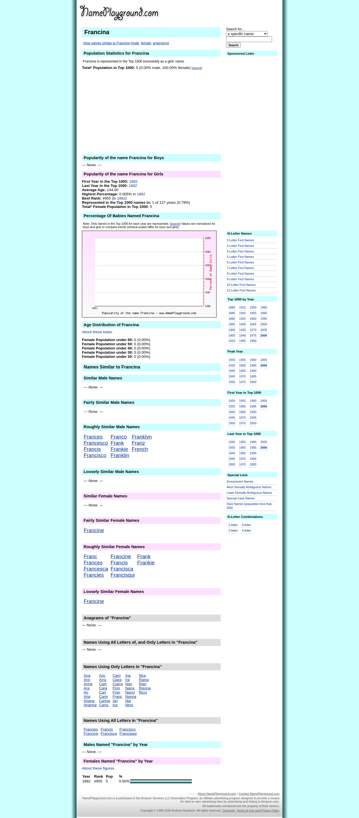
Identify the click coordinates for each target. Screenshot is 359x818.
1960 (253, 318)
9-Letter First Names (240, 279)
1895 (232, 324)
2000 (263, 324)
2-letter (233, 530)
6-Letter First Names (240, 262)
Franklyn (142, 437)
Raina (144, 680)
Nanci (130, 692)
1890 (232, 318)
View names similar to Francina (106, 43)
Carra (103, 705)
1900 (232, 330)
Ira (127, 680)
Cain (103, 684)
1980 (253, 340)
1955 (253, 313)
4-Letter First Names (240, 251)
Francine (94, 530)
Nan (128, 684)
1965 (253, 324)
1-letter (233, 525)
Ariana (89, 701)
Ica (115, 705)
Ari (86, 692)
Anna (88, 684)
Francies (94, 575)
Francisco (95, 455)
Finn (116, 688)
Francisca (122, 569)
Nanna (130, 696)
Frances (93, 437)
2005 (263, 330)
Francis (92, 449)
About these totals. (97, 332)
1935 (242, 330)
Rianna (145, 688)
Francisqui (123, 575)
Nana (129, 688)
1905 (232, 335)
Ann (87, 680)
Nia (128, 701)
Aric (102, 675)
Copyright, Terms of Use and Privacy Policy (250, 810)
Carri (116, 675)
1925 (242, 318)
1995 (263, 318)
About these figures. (98, 768)
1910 (232, 340)
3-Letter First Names (240, 245)
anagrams (160, 43)
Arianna (90, 705)
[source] (197, 67)
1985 (263, 307)
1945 (242, 340)
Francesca (96, 569)
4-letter (246, 530)
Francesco (96, 443)
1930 (242, 324)
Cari (102, 692)
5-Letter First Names (240, 256)
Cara (103, 688)
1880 (232, 307)
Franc (90, 556)
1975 (253, 335)
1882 (133, 181)
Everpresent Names (240, 481)
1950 (253, 307)
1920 (242, 313)
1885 (232, 313)
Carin (103, 696)
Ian (115, 701)
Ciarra (117, 684)
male (135, 43)
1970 (253, 330)
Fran (116, 692)
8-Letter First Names (240, 273)
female (146, 43)
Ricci (143, 692)
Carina (104, 701)
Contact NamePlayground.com (259, 793)
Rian (142, 684)
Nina (129, 705)
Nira (142, 675)
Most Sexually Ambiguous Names (249, 487)
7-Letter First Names (240, 268)
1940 (242, 335)
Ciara (116, 680)
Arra (102, 680)
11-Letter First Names (241, 290)
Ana (87, 675)
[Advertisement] (236, 12)
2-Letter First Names (240, 240)
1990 (263, 313)
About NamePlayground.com (217, 793)
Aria (87, 696)
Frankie (119, 449)
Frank (117, 443)
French (140, 449)
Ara (86, 688)
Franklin (120, 455)
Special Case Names (241, 498)
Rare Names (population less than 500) (249, 506)
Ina (128, 675)
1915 (242, 307)
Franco (119, 437)
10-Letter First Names (241, 284)
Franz (138, 443)
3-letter (246, 525)
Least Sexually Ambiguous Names (249, 492)
